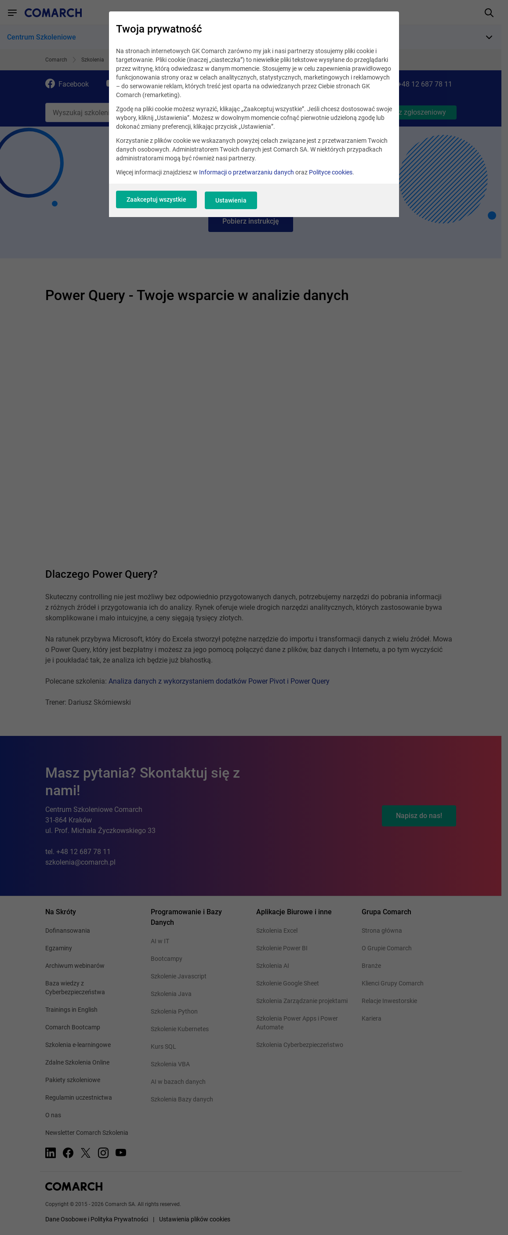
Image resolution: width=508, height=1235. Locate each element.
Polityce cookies (330, 176)
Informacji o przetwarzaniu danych (246, 176)
